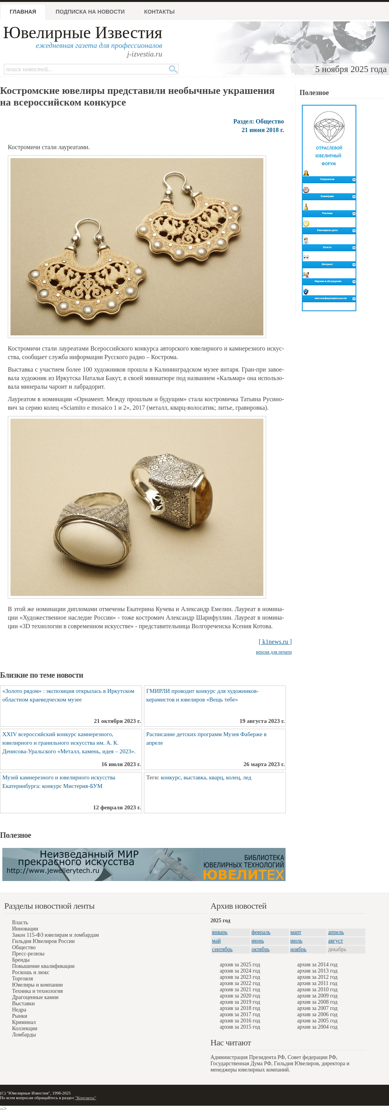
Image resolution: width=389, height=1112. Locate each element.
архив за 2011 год (317, 983)
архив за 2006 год (317, 1014)
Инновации (25, 929)
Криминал (24, 1022)
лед (247, 777)
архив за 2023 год (240, 977)
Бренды (21, 960)
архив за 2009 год (317, 996)
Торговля (22, 979)
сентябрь (222, 949)
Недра (19, 1010)
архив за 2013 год (317, 971)
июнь (258, 941)
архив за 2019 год (240, 1002)
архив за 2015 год (240, 1027)
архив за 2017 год (240, 1014)
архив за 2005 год (317, 1021)
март (296, 932)
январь (220, 932)
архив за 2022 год (240, 983)
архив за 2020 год (240, 996)
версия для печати (274, 652)
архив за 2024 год (240, 971)
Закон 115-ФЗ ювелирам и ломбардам (55, 935)
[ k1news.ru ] (275, 641)
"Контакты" (85, 1097)
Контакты (159, 12)
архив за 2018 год (240, 1008)
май (216, 941)
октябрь (261, 949)
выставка (195, 777)
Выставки (23, 1003)
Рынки (19, 1016)
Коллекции (24, 1028)
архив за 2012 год (317, 977)
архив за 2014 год (317, 964)
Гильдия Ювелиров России (43, 941)
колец (233, 777)
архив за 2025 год (240, 964)
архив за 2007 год (317, 1008)
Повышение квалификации (43, 966)
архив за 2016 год (240, 1021)
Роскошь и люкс (30, 972)
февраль (261, 932)
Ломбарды (24, 1035)
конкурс (170, 777)
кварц (216, 777)
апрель (336, 932)
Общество (23, 947)
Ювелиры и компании (37, 985)
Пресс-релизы (28, 954)
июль (297, 941)
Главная (23, 12)
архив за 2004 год (317, 1027)
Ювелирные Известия (82, 32)
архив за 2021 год (240, 989)
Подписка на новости (90, 12)
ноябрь (299, 949)
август (335, 941)
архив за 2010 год (317, 989)
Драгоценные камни (35, 997)
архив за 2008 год (317, 1002)
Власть (20, 922)
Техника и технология (37, 991)
